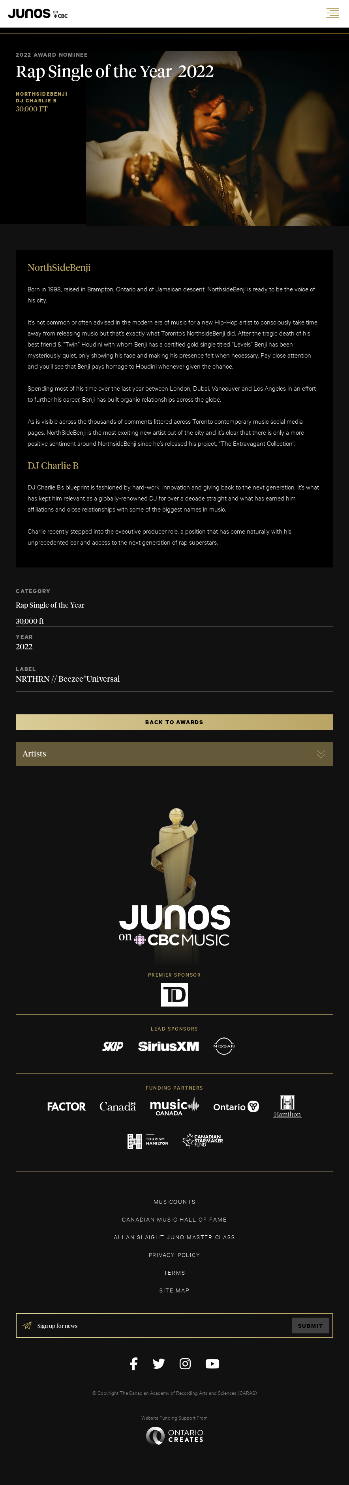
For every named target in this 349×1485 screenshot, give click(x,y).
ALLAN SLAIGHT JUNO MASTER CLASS (174, 1236)
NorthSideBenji (42, 94)
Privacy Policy (175, 1254)
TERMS (175, 1272)
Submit (310, 1325)
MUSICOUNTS (175, 1201)
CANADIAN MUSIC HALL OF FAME (174, 1219)
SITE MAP (174, 1290)
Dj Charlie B (36, 100)
